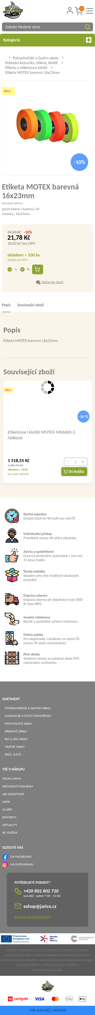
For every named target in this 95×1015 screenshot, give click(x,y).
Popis (6, 304)
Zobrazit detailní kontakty (33, 917)
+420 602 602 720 (41, 891)
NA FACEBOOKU (21, 857)
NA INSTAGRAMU (21, 864)
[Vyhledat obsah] (87, 26)
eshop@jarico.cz (40, 906)
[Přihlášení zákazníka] (70, 10)
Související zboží (30, 304)
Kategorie (47, 40)
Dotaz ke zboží (52, 282)
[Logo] (18, 10)
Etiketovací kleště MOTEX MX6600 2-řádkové (42, 434)
